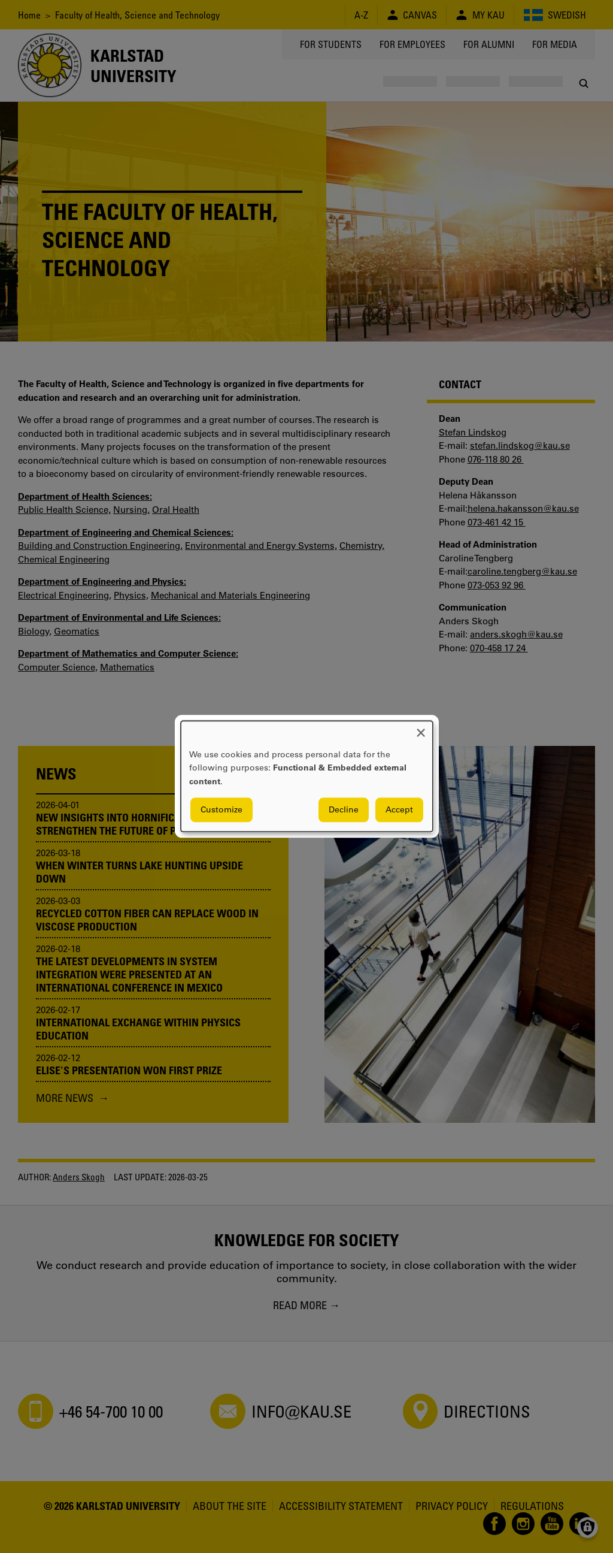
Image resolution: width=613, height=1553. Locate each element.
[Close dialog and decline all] (421, 728)
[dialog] (307, 776)
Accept (399, 810)
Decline (344, 810)
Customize (221, 810)
